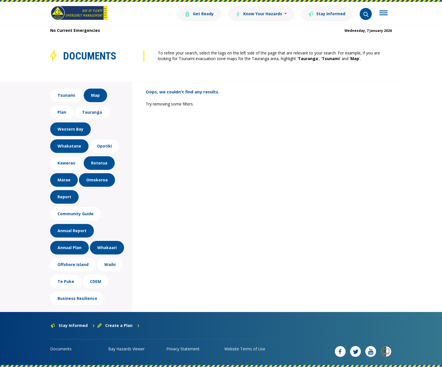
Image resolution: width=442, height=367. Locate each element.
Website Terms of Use (244, 348)
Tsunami (66, 95)
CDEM (95, 281)
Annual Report (72, 230)
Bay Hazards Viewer (126, 348)
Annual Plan (69, 247)
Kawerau (66, 163)
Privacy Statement (183, 348)
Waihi (110, 264)
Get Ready (199, 13)
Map (95, 95)
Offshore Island (73, 264)
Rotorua (99, 163)
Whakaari (107, 247)
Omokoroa (97, 180)
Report (64, 196)
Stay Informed (326, 13)
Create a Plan (118, 325)
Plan (62, 112)
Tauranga (92, 112)
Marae (64, 180)
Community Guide (76, 213)
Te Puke (66, 281)
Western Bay (70, 129)
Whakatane (69, 146)
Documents (61, 348)
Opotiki (104, 146)
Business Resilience (77, 298)
